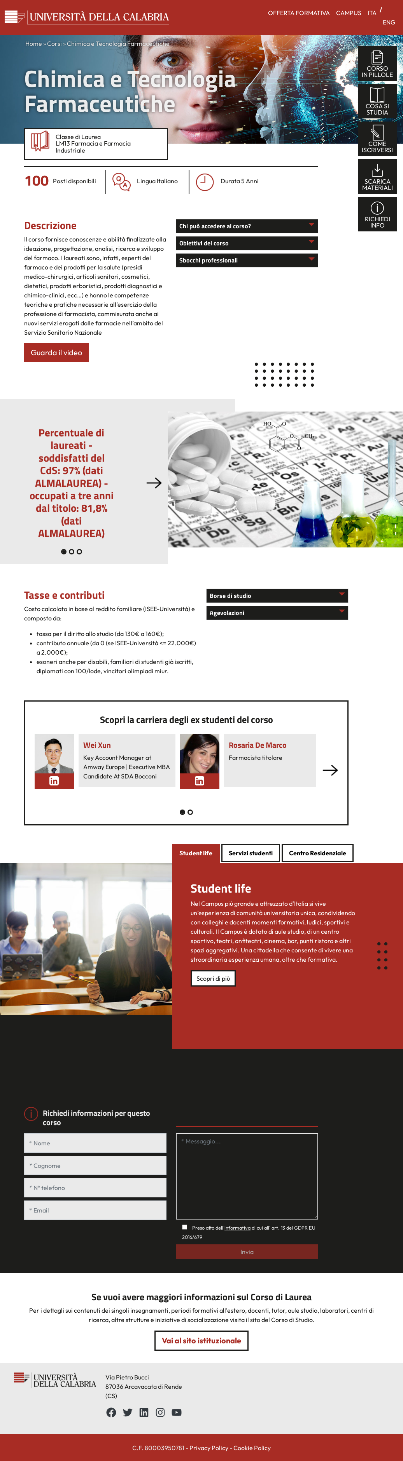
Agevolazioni (227, 612)
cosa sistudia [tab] (377, 101)
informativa (237, 1228)
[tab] (196, 853)
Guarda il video (56, 352)
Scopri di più (213, 978)
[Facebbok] (111, 1412)
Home (33, 43)
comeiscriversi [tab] (377, 139)
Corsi (54, 43)
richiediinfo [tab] (377, 214)
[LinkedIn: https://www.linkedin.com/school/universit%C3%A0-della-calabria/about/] (144, 1412)
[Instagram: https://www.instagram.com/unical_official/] (160, 1412)
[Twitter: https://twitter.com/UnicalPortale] (127, 1412)
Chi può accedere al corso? (215, 226)
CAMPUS (348, 13)
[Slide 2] (79, 551)
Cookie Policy (252, 1448)
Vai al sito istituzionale (201, 1340)
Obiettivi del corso (204, 243)
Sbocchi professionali (208, 260)
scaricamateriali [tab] (377, 176)
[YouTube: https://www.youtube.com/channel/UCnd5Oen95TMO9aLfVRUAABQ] (176, 1412)
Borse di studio (230, 595)
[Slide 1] (71, 551)
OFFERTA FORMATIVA (299, 13)
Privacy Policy (208, 1448)
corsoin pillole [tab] (377, 63)
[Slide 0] (64, 551)
